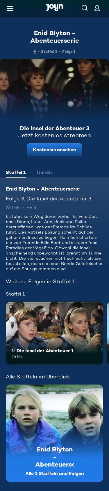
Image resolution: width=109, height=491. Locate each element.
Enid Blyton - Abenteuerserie (54, 37)
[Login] (97, 8)
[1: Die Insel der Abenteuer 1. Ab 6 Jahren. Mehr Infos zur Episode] (54, 333)
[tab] (16, 173)
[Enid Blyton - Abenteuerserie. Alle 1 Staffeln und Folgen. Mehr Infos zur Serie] (54, 433)
